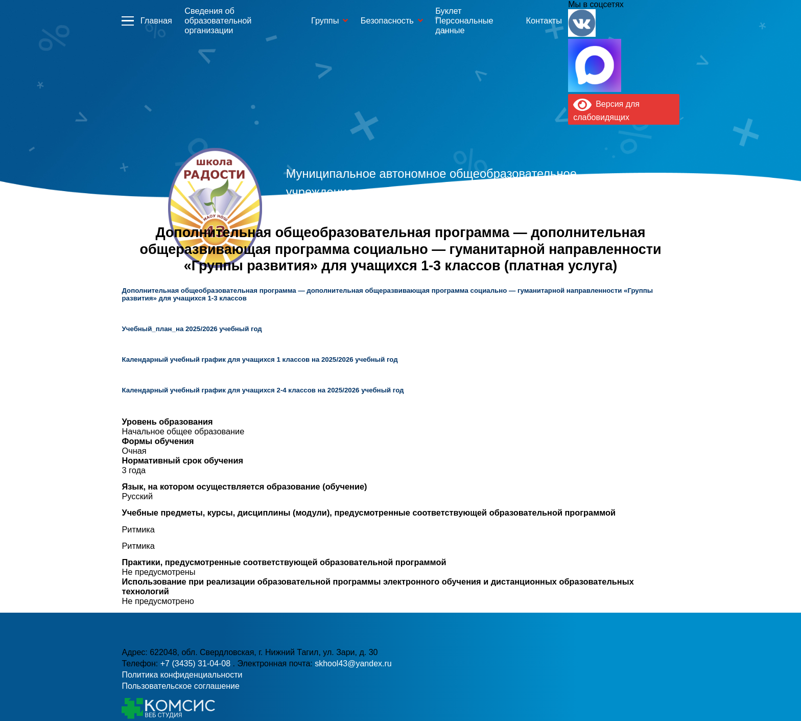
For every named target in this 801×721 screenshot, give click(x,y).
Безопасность (387, 20)
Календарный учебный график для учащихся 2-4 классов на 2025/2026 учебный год (263, 390)
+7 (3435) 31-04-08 (196, 663)
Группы (325, 20)
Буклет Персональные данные (464, 20)
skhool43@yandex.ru (353, 663)
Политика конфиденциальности (182, 674)
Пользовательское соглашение (180, 686)
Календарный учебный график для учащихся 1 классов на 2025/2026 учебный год (259, 359)
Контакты (544, 20)
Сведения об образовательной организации (217, 20)
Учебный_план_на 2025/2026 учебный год (192, 329)
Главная (156, 20)
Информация (128, 20)
